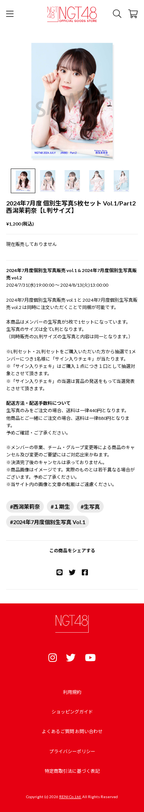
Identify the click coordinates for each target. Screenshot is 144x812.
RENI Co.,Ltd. (70, 796)
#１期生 (60, 506)
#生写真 (90, 506)
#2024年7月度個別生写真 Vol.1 (47, 522)
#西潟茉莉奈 (25, 506)
